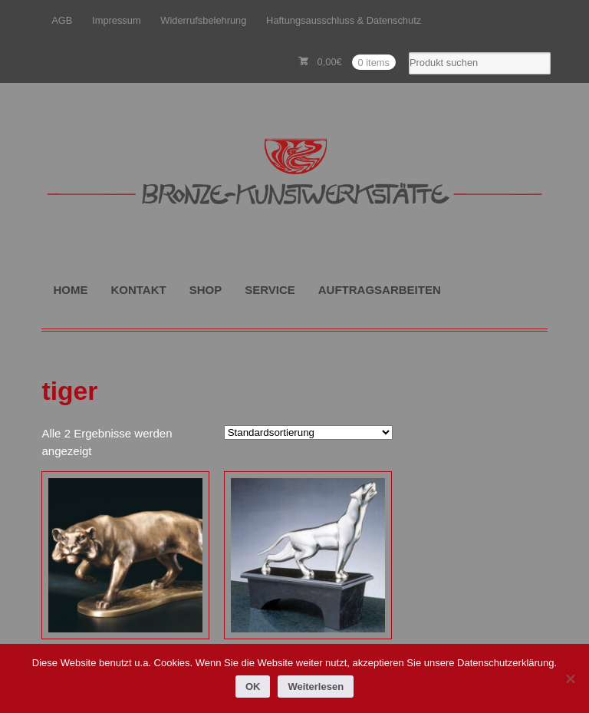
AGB (61, 20)
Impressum (116, 20)
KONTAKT (138, 289)
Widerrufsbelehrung (203, 20)
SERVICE (270, 289)
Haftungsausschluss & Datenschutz (343, 20)
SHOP (205, 289)
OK (253, 686)
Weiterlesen (316, 686)
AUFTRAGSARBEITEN (379, 289)
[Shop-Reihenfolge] (308, 432)
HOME (70, 289)
